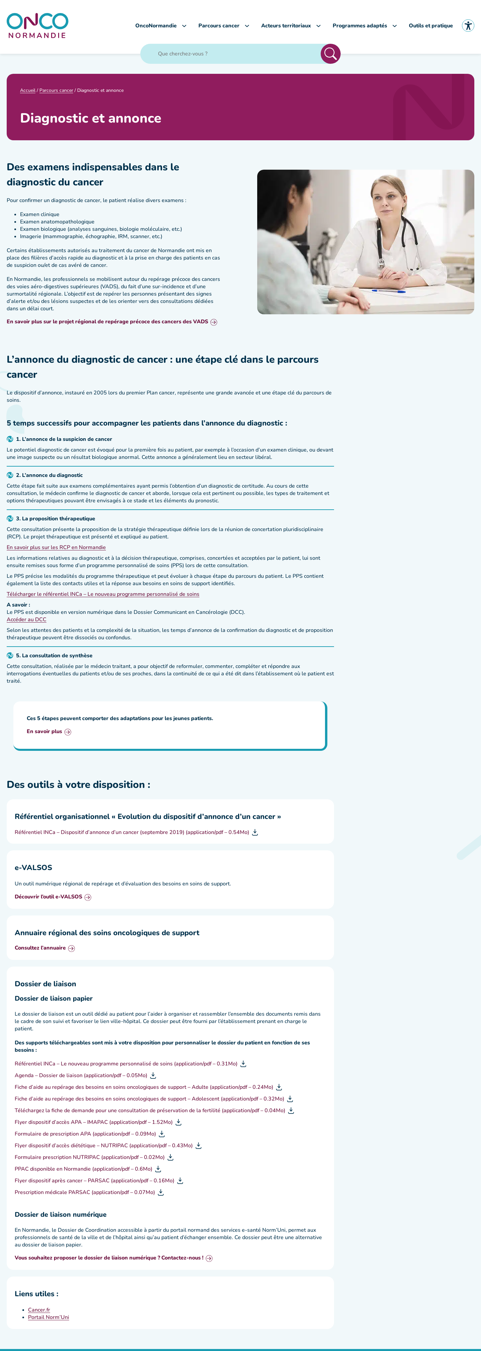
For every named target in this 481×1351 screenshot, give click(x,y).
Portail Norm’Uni (48, 1319)
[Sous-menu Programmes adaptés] (394, 26)
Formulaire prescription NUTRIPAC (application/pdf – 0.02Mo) (90, 1159)
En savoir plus (44, 734)
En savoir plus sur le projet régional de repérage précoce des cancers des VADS (107, 324)
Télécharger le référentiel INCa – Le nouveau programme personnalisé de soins (103, 596)
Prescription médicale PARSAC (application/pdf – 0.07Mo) (85, 1194)
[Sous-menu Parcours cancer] (247, 26)
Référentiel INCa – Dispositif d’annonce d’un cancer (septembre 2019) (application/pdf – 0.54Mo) (132, 834)
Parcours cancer (56, 92)
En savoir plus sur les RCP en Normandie (56, 549)
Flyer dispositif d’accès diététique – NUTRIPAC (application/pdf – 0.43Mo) (104, 1147)
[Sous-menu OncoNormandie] (184, 26)
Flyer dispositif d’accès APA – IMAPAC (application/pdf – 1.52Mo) (94, 1124)
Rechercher (331, 55)
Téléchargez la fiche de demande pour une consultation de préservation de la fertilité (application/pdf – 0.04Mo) (150, 1112)
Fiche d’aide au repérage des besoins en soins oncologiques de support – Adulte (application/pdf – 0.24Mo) (144, 1089)
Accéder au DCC (26, 621)
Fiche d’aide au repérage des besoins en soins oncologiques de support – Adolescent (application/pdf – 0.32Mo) (149, 1100)
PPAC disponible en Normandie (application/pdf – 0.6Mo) (83, 1171)
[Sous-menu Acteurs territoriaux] (318, 26)
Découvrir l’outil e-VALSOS (48, 899)
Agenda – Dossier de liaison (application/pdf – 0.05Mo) (81, 1077)
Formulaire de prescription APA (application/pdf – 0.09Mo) (85, 1136)
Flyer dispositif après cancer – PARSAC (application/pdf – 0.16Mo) (94, 1182)
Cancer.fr (39, 1312)
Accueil (27, 92)
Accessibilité (468, 26)
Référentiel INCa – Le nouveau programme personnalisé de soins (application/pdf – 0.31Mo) (126, 1065)
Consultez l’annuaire (40, 950)
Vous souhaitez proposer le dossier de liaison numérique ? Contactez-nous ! (109, 1260)
